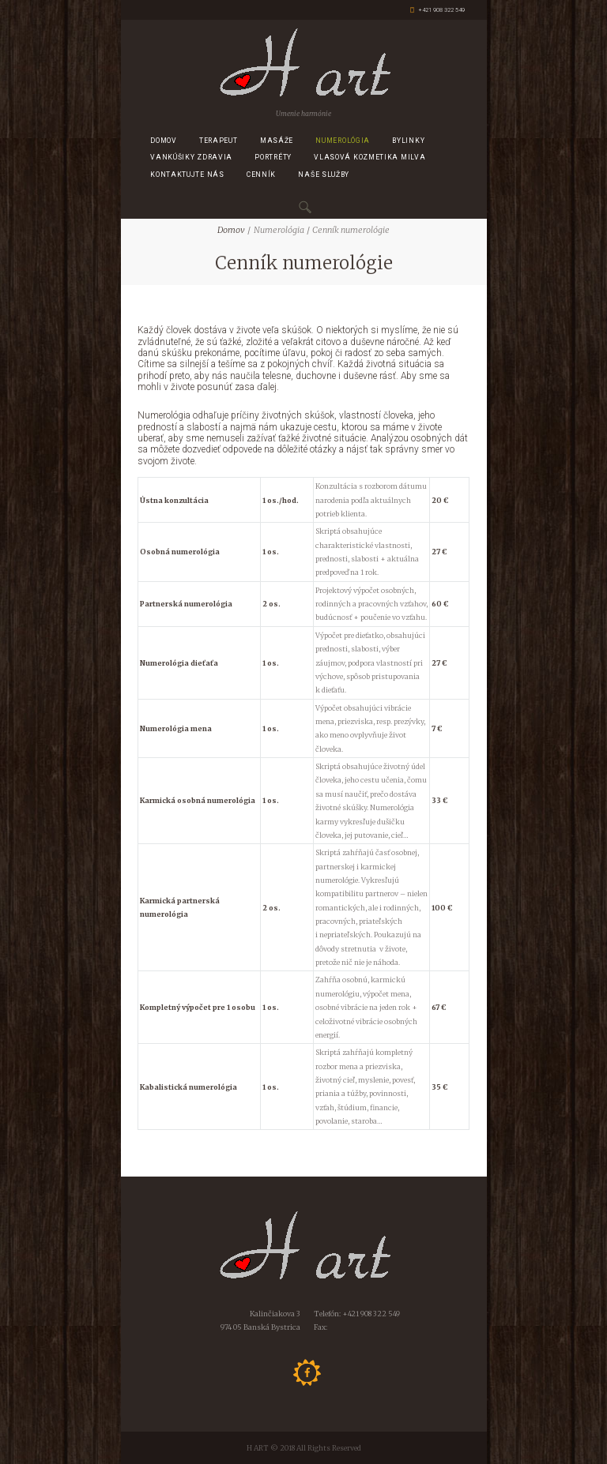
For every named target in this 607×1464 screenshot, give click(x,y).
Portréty (273, 157)
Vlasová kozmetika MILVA (369, 157)
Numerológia (342, 141)
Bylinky (408, 141)
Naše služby (323, 174)
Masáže (276, 141)
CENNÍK (261, 174)
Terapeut (218, 141)
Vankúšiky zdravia (191, 157)
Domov (163, 141)
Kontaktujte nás (187, 174)
